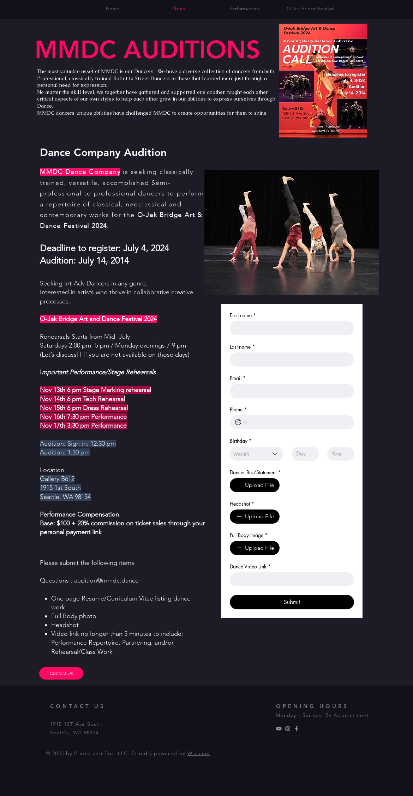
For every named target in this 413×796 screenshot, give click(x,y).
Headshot (242, 504)
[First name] (290, 328)
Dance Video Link (250, 566)
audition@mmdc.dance (106, 580)
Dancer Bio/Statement (255, 472)
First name (243, 315)
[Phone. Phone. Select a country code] (241, 422)
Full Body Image (249, 535)
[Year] (338, 454)
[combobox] (256, 454)
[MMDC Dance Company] (288, 728)
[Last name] (290, 359)
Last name (242, 347)
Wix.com (198, 753)
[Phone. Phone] (299, 422)
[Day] (303, 454)
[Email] (290, 391)
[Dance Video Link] (290, 579)
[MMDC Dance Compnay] (279, 728)
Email (238, 378)
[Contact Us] (61, 673)
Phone (238, 409)
